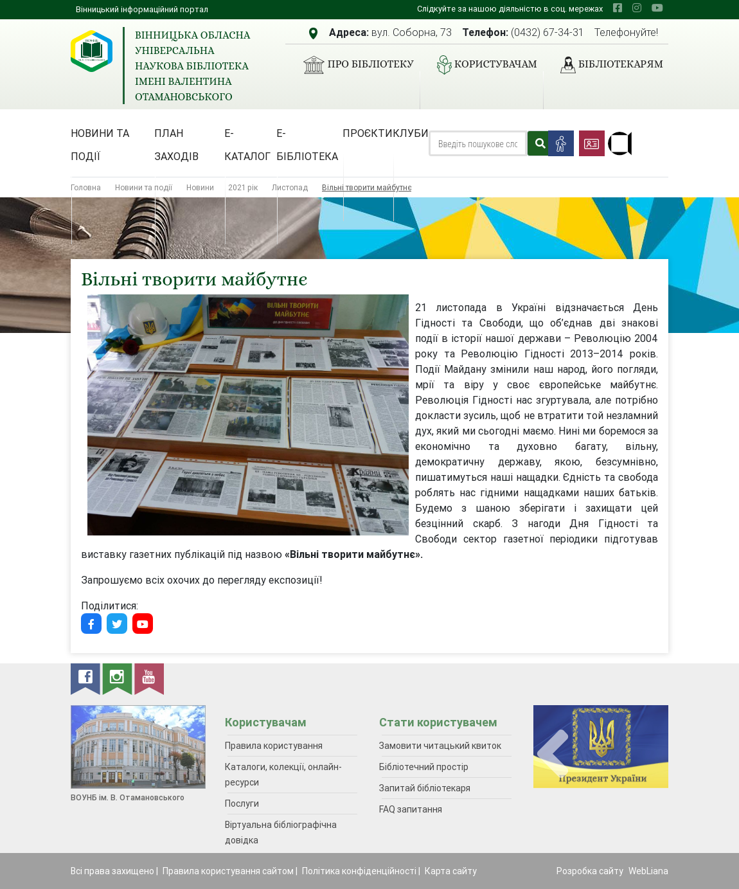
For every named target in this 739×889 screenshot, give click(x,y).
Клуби (411, 133)
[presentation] (552, 754)
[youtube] (657, 7)
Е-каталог (247, 145)
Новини (200, 187)
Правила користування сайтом (228, 871)
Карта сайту (451, 871)
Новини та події (100, 145)
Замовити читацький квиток (440, 745)
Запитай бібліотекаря (424, 788)
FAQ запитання (410, 809)
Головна (86, 187)
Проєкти (368, 133)
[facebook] (617, 7)
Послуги (242, 803)
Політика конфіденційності (359, 871)
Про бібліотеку (353, 65)
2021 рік (243, 187)
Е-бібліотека (307, 145)
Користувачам (482, 65)
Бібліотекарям (606, 65)
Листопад (290, 187)
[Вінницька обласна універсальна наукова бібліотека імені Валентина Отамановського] (91, 51)
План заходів (176, 145)
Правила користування (274, 745)
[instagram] (636, 7)
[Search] (478, 143)
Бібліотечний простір (423, 767)
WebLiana (648, 871)
